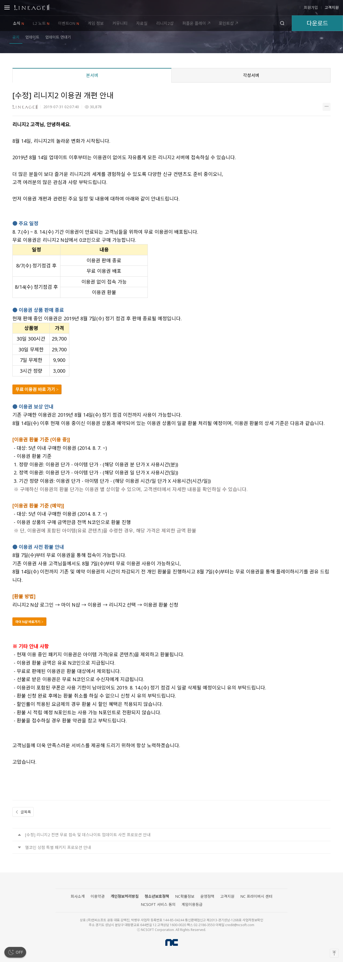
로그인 (292, 7)
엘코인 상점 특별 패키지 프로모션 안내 (58, 847)
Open (7, 8)
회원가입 (310, 7)
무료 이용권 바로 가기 (35, 389)
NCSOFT (171, 942)
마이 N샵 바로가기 (27, 622)
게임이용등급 (192, 904)
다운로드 (317, 23)
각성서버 (251, 75)
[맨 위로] (334, 953)
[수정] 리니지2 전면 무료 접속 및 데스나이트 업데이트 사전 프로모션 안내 (87, 834)
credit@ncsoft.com (239, 925)
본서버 (92, 75)
